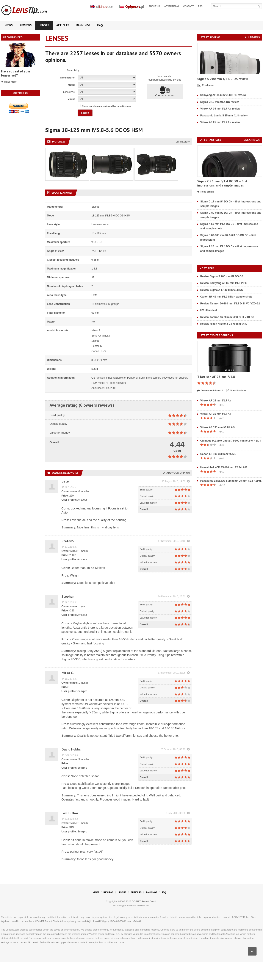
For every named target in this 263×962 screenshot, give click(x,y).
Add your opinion (176, 473)
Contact (188, 6)
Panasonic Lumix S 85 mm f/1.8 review (223, 115)
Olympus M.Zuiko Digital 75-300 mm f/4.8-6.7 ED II (230, 440)
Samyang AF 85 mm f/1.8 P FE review (223, 95)
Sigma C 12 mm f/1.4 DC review (219, 101)
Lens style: (69, 92)
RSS (200, 6)
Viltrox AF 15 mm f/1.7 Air (215, 400)
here (34, 942)
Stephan (68, 596)
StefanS (67, 541)
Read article (205, 192)
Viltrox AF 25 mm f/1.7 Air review (220, 122)
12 (222, 485)
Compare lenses (165, 91)
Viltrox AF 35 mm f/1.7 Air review (220, 108)
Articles (62, 25)
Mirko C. (67, 673)
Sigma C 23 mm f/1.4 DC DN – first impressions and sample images (222, 183)
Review (183, 141)
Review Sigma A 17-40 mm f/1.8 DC (221, 289)
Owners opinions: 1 (210, 391)
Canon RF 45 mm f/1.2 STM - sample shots (226, 296)
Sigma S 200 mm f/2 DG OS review (222, 79)
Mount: (71, 99)
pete (65, 481)
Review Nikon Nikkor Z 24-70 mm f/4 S (223, 323)
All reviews (252, 37)
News (9, 25)
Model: (71, 84)
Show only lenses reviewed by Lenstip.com (106, 106)
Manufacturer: (67, 77)
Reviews (26, 25)
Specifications (236, 391)
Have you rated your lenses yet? (15, 73)
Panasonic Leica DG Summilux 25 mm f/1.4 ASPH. (230, 480)
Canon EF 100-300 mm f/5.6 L (218, 454)
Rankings (83, 25)
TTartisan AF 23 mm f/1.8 (216, 377)
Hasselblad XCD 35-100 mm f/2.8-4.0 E (223, 467)
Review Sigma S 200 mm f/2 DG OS (221, 276)
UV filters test (208, 310)
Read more (9, 82)
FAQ (100, 25)
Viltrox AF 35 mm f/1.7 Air (215, 413)
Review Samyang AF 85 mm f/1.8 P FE (223, 283)
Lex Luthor (69, 813)
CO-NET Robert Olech (144, 901)
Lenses (44, 25)
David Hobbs (71, 749)
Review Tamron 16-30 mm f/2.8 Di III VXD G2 (227, 317)
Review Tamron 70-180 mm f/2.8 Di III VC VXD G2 (230, 303)
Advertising (171, 6)
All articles (252, 140)
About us (154, 6)
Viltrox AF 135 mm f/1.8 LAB (217, 427)
